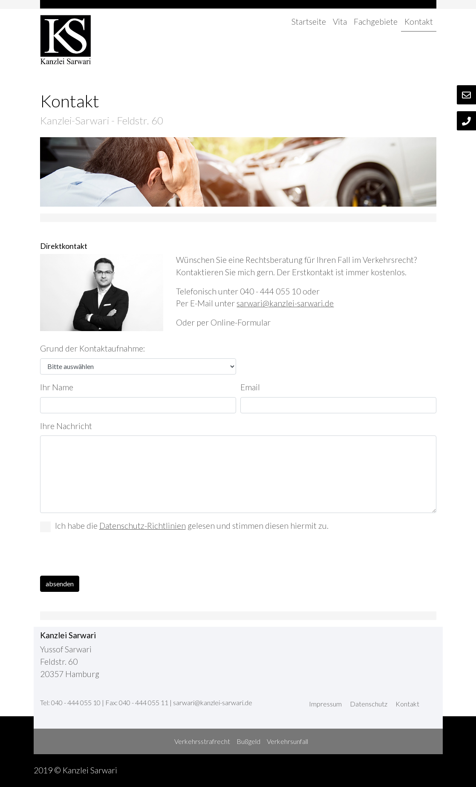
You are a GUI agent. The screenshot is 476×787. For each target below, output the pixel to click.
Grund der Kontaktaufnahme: (92, 348)
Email (250, 387)
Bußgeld (248, 741)
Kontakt (418, 21)
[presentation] (105, 555)
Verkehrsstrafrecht (202, 741)
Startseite (308, 21)
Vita (340, 21)
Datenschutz (368, 704)
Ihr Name (56, 387)
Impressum (325, 704)
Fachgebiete (376, 21)
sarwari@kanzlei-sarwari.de (285, 303)
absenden (60, 583)
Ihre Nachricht (66, 426)
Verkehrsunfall (287, 741)
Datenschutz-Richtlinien (142, 525)
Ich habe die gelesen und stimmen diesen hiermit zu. (184, 526)
